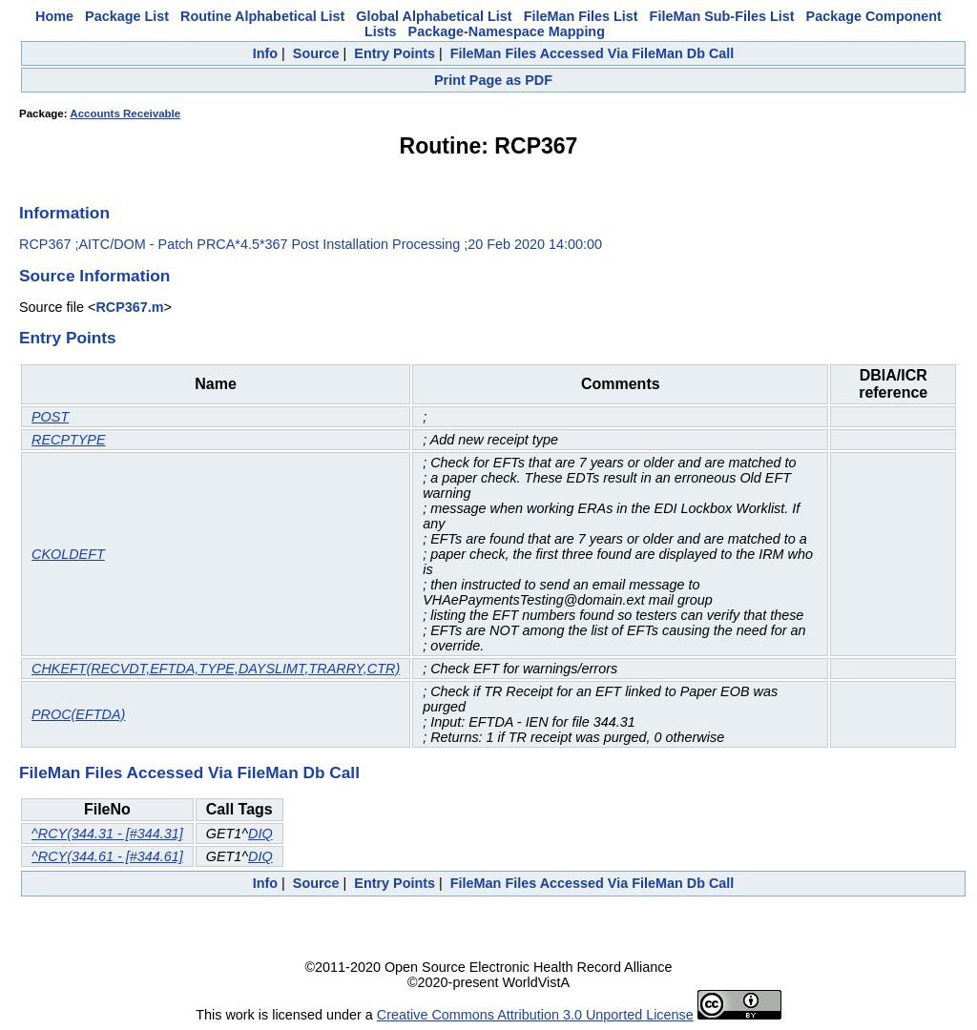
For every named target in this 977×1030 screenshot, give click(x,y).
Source (316, 53)
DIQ (260, 833)
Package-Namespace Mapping (506, 31)
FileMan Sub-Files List (722, 16)
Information (64, 212)
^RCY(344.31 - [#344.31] (107, 833)
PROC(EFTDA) (78, 714)
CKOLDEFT (68, 554)
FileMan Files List (581, 16)
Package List (127, 16)
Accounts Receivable (125, 113)
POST (50, 416)
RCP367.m (129, 307)
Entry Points (394, 53)
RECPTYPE (68, 439)
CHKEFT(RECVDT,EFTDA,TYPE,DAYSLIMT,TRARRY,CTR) (215, 668)
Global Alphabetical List (433, 16)
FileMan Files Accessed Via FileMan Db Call (592, 53)
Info (265, 53)
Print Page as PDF (493, 80)
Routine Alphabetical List (262, 16)
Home (54, 16)
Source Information (94, 275)
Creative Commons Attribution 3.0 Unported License (535, 1014)
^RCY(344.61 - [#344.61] (107, 856)
